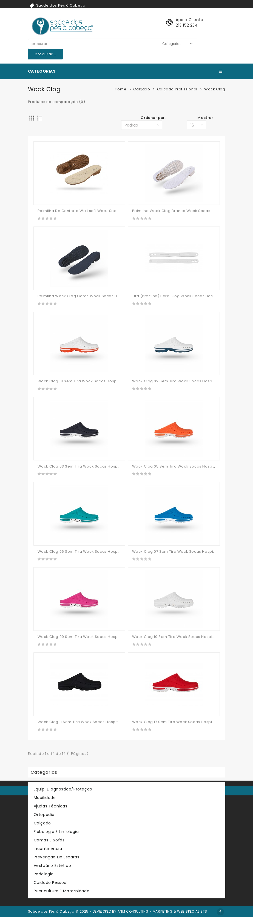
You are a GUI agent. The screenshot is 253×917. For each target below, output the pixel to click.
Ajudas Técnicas (50, 806)
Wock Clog (214, 89)
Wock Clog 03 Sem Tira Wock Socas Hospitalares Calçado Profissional (106, 466)
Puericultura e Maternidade (62, 891)
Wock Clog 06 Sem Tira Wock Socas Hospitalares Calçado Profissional (106, 551)
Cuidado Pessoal (51, 882)
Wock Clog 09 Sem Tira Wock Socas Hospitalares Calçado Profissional (106, 636)
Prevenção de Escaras (56, 857)
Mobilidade (45, 797)
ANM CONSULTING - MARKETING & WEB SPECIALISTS (162, 911)
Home (120, 89)
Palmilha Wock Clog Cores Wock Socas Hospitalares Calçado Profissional (109, 296)
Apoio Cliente (189, 19)
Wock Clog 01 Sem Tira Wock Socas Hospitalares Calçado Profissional (105, 381)
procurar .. (45, 54)
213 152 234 (187, 25)
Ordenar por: (153, 117)
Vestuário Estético (52, 865)
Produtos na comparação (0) (56, 101)
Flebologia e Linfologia (56, 831)
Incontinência (48, 848)
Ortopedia (44, 814)
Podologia (44, 874)
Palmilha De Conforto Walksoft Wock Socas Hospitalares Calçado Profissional (113, 210)
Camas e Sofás (49, 840)
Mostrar (205, 117)
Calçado (141, 89)
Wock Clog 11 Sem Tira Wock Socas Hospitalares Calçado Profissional (105, 721)
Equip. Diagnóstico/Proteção (63, 789)
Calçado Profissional (177, 89)
